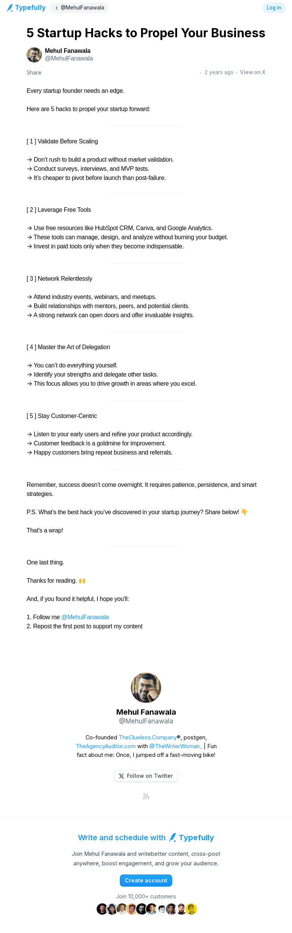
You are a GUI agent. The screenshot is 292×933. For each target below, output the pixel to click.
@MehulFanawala (85, 617)
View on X (252, 72)
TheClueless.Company (148, 737)
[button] (146, 776)
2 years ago (219, 72)
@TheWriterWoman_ (175, 746)
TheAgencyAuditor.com (106, 746)
